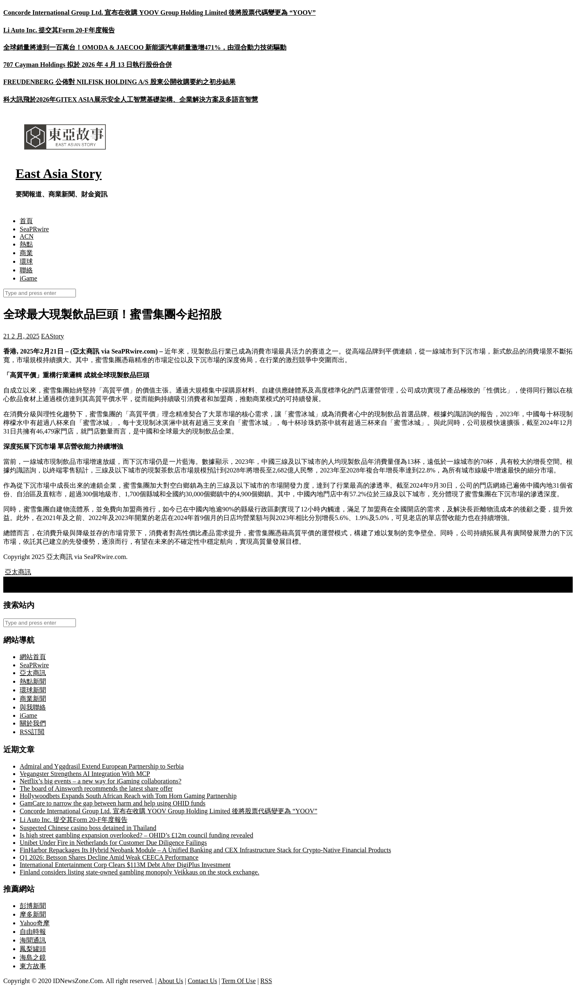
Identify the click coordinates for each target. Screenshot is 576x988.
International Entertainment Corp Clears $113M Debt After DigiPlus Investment (125, 864)
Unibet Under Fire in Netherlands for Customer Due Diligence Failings (113, 842)
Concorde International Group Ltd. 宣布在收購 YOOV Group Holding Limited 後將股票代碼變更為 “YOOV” (159, 12)
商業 (26, 252)
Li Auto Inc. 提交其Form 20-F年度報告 (59, 30)
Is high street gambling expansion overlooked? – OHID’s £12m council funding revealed (136, 835)
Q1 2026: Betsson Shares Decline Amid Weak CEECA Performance (109, 857)
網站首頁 (33, 656)
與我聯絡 (33, 707)
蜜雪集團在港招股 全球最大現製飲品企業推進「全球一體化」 (96, 587)
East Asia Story (59, 173)
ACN (27, 236)
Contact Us (202, 980)
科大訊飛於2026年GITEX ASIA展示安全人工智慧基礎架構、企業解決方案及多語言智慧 (130, 99)
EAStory (52, 336)
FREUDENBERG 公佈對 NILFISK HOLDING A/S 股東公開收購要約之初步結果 (119, 81)
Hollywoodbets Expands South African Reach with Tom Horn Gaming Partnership (128, 795)
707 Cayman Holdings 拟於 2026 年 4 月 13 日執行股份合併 (87, 64)
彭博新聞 (33, 905)
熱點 (26, 244)
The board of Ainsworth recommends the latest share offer (96, 788)
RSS (266, 980)
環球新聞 (33, 690)
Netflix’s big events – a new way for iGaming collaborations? (100, 781)
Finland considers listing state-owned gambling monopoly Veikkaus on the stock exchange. (139, 872)
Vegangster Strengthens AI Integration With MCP (85, 773)
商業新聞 (33, 698)
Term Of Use (239, 980)
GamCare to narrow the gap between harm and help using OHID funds (113, 803)
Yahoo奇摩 (35, 923)
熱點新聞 (33, 681)
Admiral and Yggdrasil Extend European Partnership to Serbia (102, 766)
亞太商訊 (18, 571)
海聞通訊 (33, 940)
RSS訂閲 (32, 731)
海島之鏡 (33, 957)
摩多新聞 (33, 914)
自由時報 (33, 931)
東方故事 (33, 966)
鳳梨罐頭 (33, 948)
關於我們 (33, 723)
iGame (28, 278)
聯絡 (26, 270)
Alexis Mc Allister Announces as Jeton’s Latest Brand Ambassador (95, 580)
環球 (26, 261)
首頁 (26, 220)
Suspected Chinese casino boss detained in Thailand (88, 827)
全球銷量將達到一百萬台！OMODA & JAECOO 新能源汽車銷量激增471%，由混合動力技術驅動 (144, 47)
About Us (170, 980)
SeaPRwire (34, 229)
